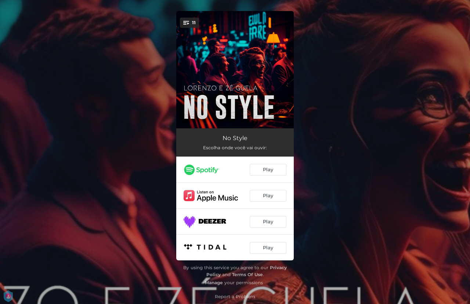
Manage (214, 282)
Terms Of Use (247, 274)
